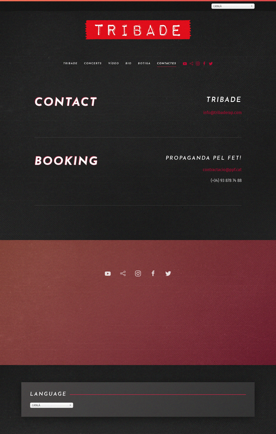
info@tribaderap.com (222, 112)
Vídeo (113, 63)
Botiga (144, 63)
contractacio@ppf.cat (222, 174)
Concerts (93, 63)
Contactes (166, 63)
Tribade (70, 63)
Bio (128, 63)
